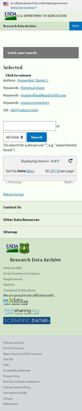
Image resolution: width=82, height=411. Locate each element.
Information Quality (15, 393)
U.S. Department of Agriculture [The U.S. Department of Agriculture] (36, 16)
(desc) (30, 170)
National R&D (12, 268)
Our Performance (13, 348)
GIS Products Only (24, 110)
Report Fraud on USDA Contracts (22, 354)
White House (10, 404)
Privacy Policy (11, 376)
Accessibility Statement (16, 370)
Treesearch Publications (19, 290)
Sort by (20, 170)
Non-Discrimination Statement (21, 381)
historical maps (32, 87)
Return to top (13, 194)
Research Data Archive (19, 26)
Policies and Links (13, 343)
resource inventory (35, 102)
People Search (13, 279)
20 (52, 170)
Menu (75, 26)
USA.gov (8, 398)
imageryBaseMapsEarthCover (43, 95)
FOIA (6, 365)
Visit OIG (8, 359)
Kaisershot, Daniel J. (33, 80)
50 (58, 170)
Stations (9, 284)
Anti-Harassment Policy (17, 387)
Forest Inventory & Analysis (21, 273)
